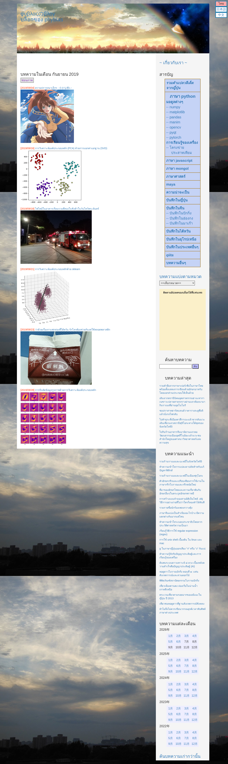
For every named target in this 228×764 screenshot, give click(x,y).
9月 (170, 671)
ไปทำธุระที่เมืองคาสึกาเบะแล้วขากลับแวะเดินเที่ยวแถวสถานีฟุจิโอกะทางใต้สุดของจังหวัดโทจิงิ (182, 423)
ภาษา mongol (177, 168)
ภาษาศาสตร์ (175, 176)
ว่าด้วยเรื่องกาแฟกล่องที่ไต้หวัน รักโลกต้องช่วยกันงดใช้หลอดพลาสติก (72, 329)
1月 (170, 635)
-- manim (173, 122)
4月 (194, 635)
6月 (178, 641)
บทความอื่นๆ (176, 263)
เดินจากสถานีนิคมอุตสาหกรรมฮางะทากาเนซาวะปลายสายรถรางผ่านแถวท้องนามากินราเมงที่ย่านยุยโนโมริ (182, 402)
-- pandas (173, 117)
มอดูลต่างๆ (174, 102)
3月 (186, 635)
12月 (195, 671)
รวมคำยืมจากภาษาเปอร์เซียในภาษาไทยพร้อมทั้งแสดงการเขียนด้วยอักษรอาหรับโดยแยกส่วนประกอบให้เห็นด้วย (181, 389)
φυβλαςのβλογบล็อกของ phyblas (41, 16)
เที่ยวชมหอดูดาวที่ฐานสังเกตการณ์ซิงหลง (181, 603)
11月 (187, 671)
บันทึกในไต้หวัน (178, 231)
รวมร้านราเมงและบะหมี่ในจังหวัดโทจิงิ (180, 461)
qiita (169, 255)
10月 (179, 671)
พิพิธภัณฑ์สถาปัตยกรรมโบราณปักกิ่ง (179, 580)
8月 (194, 665)
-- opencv (173, 127)
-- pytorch (173, 137)
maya (170, 184)
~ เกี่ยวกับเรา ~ (173, 62)
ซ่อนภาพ (27, 80)
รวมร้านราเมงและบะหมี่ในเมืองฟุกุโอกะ (181, 475)
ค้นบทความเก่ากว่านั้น (179, 756)
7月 (186, 665)
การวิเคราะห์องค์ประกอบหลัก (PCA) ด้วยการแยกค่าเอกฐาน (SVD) (71, 148)
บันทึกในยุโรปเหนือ (181, 239)
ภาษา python (183, 96)
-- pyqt (171, 132)
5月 (170, 641)
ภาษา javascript (179, 160)
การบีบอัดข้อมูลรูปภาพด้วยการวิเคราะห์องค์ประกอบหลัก (65, 390)
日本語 (221, 9)
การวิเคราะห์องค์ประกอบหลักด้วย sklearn (57, 269)
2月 (178, 635)
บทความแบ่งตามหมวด (180, 276)
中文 (221, 15)
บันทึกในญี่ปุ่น (177, 200)
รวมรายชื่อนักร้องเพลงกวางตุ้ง (175, 507)
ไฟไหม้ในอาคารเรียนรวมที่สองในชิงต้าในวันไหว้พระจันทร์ (67, 208)
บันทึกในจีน (175, 208)
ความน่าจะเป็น (177, 192)
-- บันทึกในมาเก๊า (179, 223)
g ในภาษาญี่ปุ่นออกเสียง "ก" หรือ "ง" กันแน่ (182, 548)
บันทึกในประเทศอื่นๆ (182, 247)
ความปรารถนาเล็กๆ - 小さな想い (53, 87)
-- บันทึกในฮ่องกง (179, 218)
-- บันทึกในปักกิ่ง (178, 213)
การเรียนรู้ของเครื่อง (182, 143)
